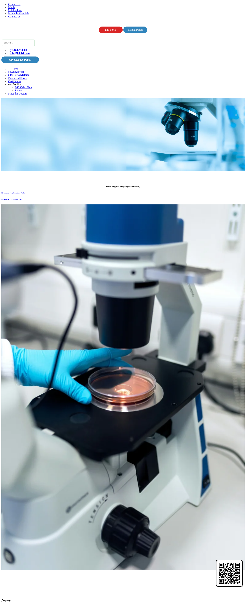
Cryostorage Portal (20, 59)
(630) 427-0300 (18, 50)
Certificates (14, 81)
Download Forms (17, 78)
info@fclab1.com (20, 53)
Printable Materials (18, 13)
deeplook (67, 571)
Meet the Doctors (17, 93)
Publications (15, 10)
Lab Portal (110, 29)
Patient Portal (135, 29)
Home (14, 68)
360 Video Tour (23, 87)
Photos (19, 90)
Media (11, 7)
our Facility (14, 84)
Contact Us (14, 4)
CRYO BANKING (18, 75)
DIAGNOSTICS (17, 72)
